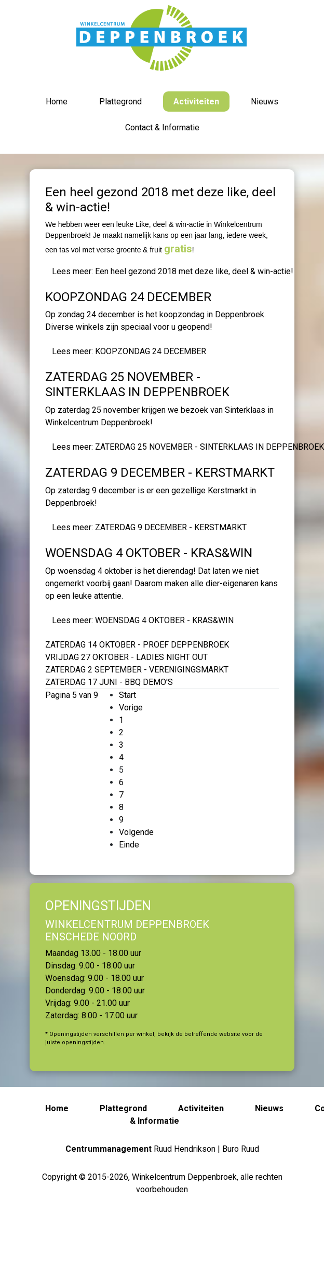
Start (127, 695)
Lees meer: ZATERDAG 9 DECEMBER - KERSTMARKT (149, 527)
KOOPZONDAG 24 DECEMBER (128, 297)
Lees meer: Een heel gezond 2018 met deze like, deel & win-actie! (172, 271)
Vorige (131, 707)
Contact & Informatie (162, 127)
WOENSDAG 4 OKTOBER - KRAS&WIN (148, 553)
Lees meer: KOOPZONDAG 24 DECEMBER (129, 351)
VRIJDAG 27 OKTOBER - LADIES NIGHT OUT (126, 657)
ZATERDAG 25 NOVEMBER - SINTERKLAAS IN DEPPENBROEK (137, 384)
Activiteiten (196, 101)
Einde (129, 845)
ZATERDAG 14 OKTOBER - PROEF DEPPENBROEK (137, 645)
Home (57, 101)
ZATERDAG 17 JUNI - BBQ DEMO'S (109, 682)
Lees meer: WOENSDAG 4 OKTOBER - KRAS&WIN (143, 620)
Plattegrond (120, 101)
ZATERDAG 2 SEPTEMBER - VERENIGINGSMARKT (136, 670)
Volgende (136, 832)
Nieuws (264, 101)
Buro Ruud (240, 1149)
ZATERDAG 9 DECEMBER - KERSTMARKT (160, 472)
